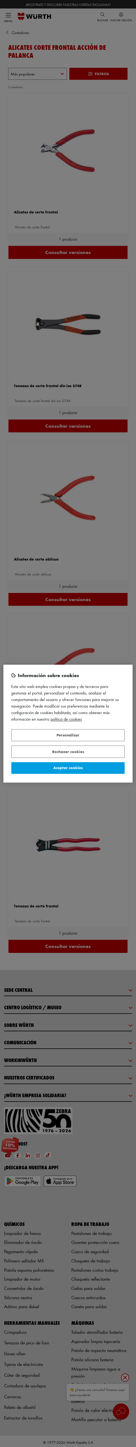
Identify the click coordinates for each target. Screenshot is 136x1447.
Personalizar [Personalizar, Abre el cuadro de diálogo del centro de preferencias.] (68, 735)
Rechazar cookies (68, 751)
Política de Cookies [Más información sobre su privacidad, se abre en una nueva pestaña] (66, 719)
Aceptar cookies (68, 768)
